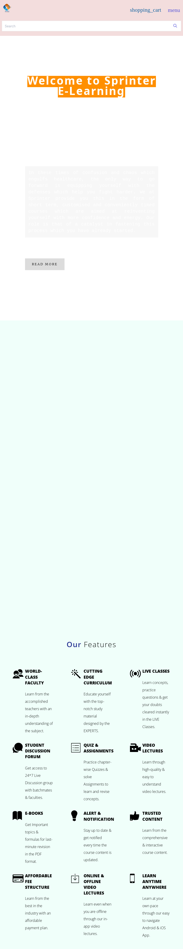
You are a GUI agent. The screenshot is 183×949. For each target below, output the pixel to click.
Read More (45, 264)
